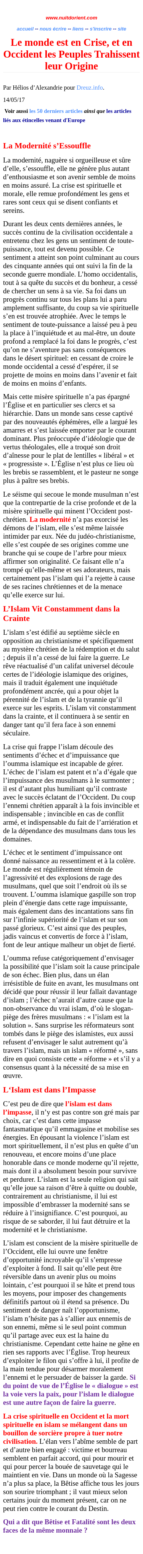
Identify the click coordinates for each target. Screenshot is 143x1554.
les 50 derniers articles (56, 111)
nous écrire (53, 29)
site (122, 29)
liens (78, 29)
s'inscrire (101, 29)
